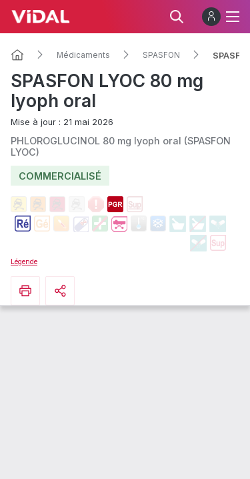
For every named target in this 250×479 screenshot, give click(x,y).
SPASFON (161, 55)
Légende (24, 261)
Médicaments (83, 55)
